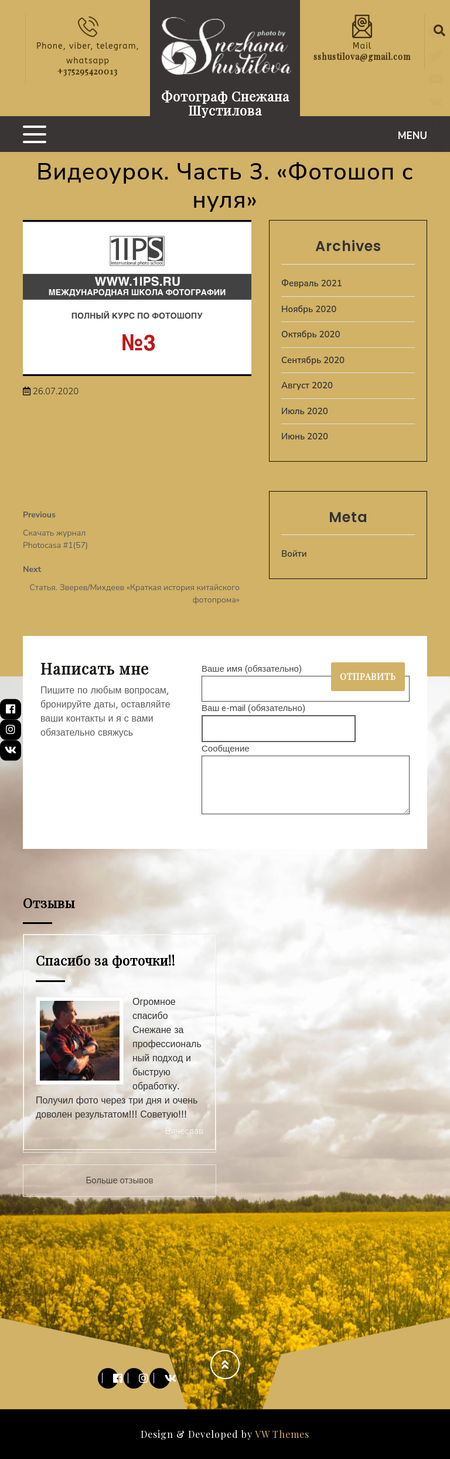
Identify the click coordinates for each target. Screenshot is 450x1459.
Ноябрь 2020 (308, 309)
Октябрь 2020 (310, 334)
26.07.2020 (51, 391)
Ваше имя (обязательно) (306, 678)
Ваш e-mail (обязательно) (279, 718)
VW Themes (281, 1434)
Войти (294, 554)
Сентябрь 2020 (313, 360)
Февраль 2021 (311, 283)
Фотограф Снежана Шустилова (225, 103)
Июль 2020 (304, 411)
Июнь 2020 (304, 436)
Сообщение (306, 780)
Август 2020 (307, 385)
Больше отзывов (119, 1180)
